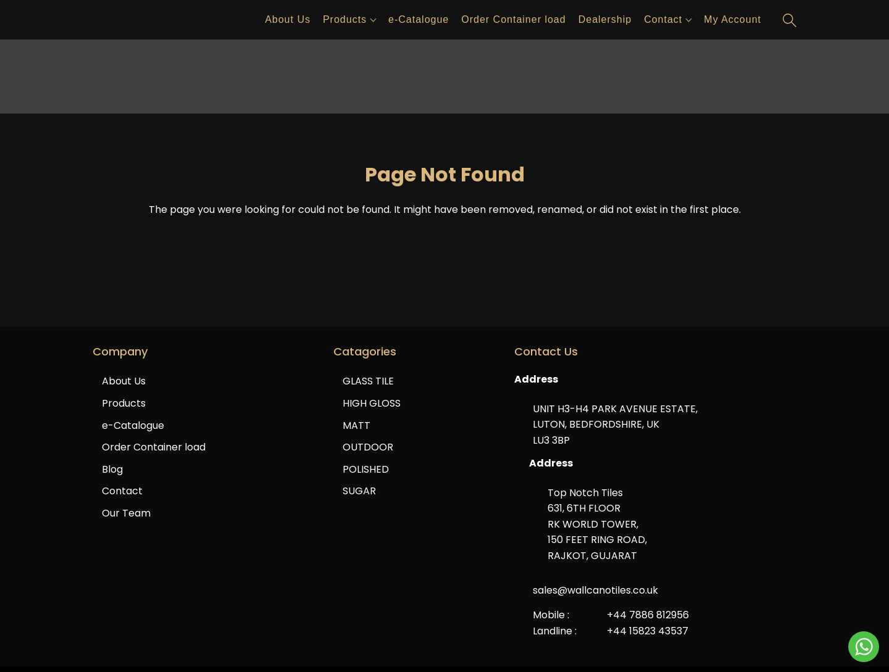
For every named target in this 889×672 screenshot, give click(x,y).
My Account (732, 19)
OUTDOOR (368, 447)
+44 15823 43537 (647, 631)
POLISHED (366, 469)
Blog (112, 469)
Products (345, 19)
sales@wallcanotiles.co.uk (595, 590)
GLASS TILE (368, 381)
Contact (663, 19)
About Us (288, 19)
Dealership (605, 19)
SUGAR (359, 491)
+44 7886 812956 (648, 615)
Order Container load (513, 19)
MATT (356, 425)
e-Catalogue (418, 19)
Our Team (126, 513)
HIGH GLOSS (372, 403)
